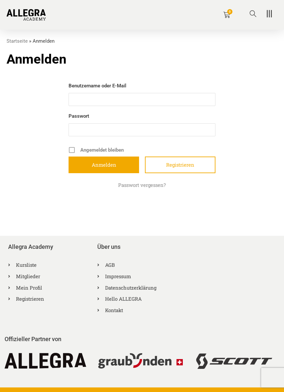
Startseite (17, 41)
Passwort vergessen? (142, 184)
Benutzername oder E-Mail (97, 85)
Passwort (79, 116)
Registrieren (180, 164)
